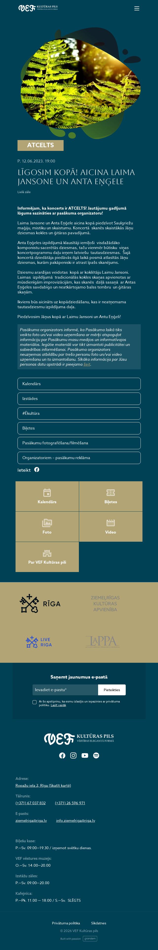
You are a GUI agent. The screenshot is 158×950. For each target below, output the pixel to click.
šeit (87, 364)
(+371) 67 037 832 (31, 803)
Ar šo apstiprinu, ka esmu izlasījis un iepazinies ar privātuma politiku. (79, 703)
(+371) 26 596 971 (70, 803)
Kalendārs (31, 384)
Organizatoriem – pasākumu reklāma (56, 458)
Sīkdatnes (98, 923)
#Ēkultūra (31, 413)
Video (110, 526)
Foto (47, 526)
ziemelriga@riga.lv (31, 820)
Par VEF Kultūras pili (47, 557)
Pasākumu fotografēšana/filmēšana (55, 443)
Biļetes (28, 428)
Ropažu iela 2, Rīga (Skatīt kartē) (43, 785)
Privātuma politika (66, 923)
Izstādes (30, 399)
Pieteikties (112, 689)
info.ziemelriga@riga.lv (75, 820)
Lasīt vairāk (58, 705)
